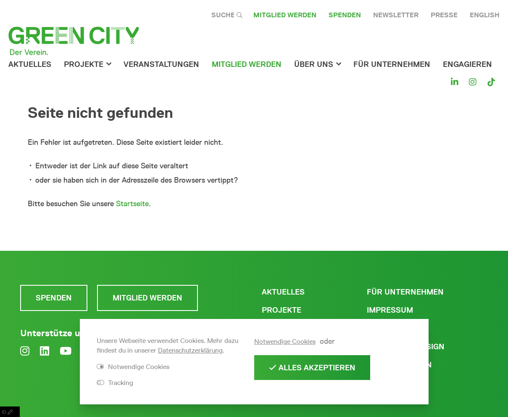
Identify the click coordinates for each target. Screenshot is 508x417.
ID (10, 411)
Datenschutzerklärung (190, 350)
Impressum (390, 310)
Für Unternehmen (405, 292)
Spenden (345, 15)
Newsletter (396, 15)
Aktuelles (29, 64)
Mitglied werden (284, 15)
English (485, 15)
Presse (444, 15)
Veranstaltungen (161, 64)
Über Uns (313, 64)
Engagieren (467, 64)
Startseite (132, 203)
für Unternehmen (391, 64)
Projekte (83, 64)
